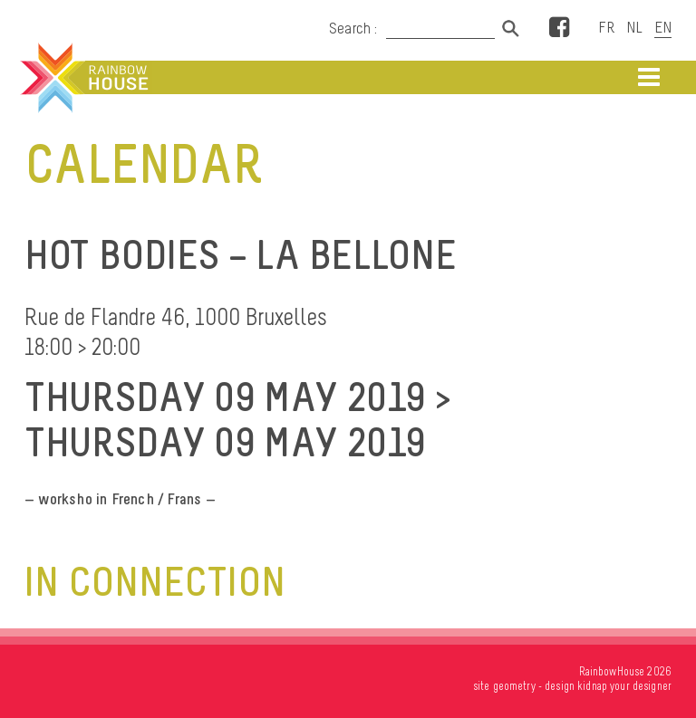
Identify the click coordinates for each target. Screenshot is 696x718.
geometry (514, 686)
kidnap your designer (624, 686)
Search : (353, 28)
